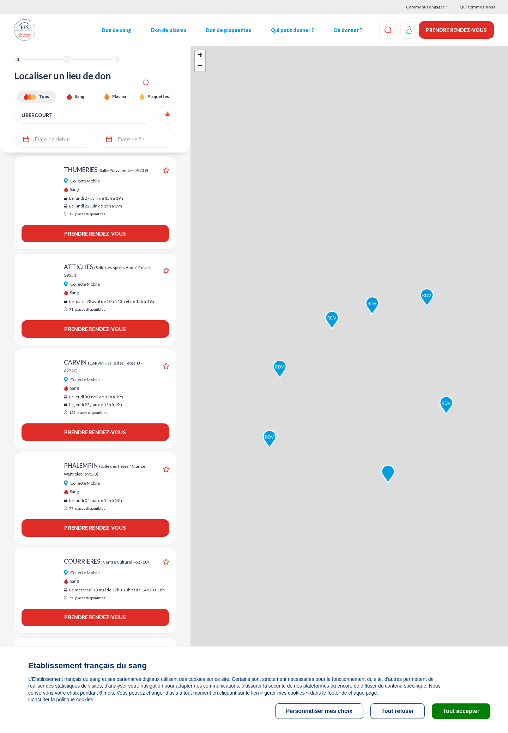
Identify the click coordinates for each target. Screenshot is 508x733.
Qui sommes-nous (477, 7)
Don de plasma (167, 30)
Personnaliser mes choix (319, 711)
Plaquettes (158, 96)
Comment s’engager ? (426, 7)
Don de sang (116, 30)
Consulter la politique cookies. (61, 699)
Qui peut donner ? (290, 30)
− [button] (200, 66)
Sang (79, 96)
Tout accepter (461, 711)
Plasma (119, 96)
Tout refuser (397, 711)
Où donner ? (345, 30)
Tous (44, 96)
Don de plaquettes (226, 30)
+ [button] (200, 55)
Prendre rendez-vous (456, 30)
